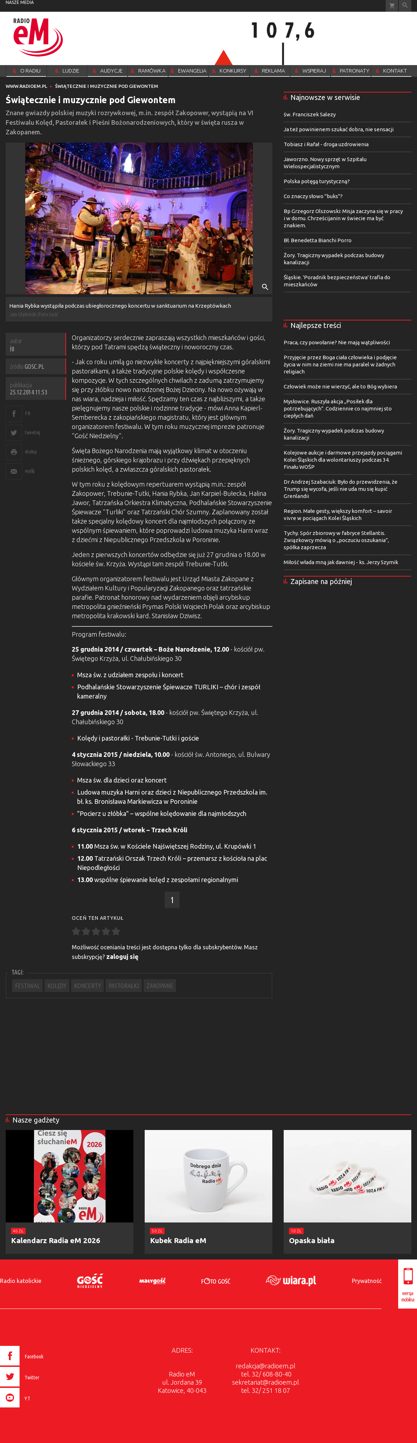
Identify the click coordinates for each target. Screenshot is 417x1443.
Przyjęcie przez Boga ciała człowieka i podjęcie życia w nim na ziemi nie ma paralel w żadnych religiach (340, 364)
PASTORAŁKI (123, 985)
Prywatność (366, 1281)
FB (27, 413)
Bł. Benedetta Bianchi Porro (318, 240)
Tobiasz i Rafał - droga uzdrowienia (326, 144)
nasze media (20, 2)
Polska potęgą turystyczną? (317, 181)
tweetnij (32, 432)
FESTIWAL (27, 985)
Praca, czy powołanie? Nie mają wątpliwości (337, 342)
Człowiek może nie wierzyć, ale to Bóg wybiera (340, 386)
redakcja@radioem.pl (265, 1365)
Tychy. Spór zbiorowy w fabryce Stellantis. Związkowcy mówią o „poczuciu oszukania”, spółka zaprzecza (336, 540)
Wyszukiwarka (405, 6)
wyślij (29, 471)
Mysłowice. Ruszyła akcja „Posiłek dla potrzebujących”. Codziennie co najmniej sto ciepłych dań (338, 408)
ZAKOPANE (159, 985)
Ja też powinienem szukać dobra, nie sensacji (339, 129)
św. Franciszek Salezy (310, 114)
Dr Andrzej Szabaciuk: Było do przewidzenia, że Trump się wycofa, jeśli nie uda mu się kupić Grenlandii (340, 489)
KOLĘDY (56, 985)
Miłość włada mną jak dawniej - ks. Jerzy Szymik (341, 562)
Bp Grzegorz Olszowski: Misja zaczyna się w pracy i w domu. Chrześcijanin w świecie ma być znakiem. (343, 218)
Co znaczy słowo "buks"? (313, 196)
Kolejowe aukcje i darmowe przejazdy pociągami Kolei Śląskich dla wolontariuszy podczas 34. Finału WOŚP (343, 460)
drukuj (30, 452)
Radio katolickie (20, 1281)
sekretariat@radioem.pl (265, 1382)
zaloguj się (122, 956)
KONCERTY (87, 985)
